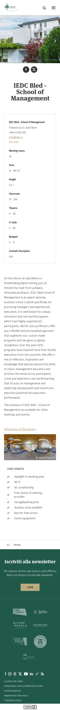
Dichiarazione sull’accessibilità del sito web (23, 686)
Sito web (14, 142)
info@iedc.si (16, 137)
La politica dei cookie (13, 681)
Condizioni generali (12, 691)
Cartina (30, 707)
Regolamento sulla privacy (16, 695)
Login (30, 587)
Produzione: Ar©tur (13, 700)
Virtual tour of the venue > (20, 429)
